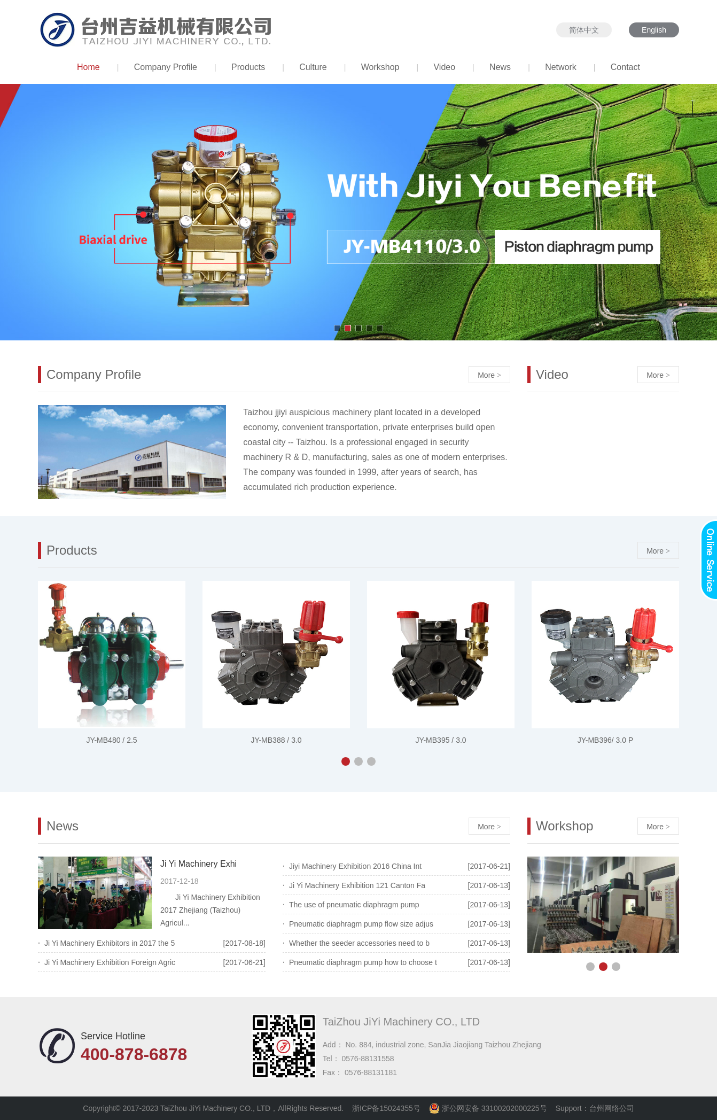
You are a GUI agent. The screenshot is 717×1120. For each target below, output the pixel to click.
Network (560, 67)
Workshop (380, 67)
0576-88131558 (367, 1058)
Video (444, 67)
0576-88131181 (371, 1072)
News (500, 67)
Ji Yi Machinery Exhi (198, 863)
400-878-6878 (134, 1054)
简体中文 (584, 30)
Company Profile (165, 67)
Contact (625, 67)
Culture (313, 67)
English (654, 30)
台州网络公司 (611, 1108)
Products (248, 67)
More (489, 375)
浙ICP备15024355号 (386, 1108)
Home (88, 67)
